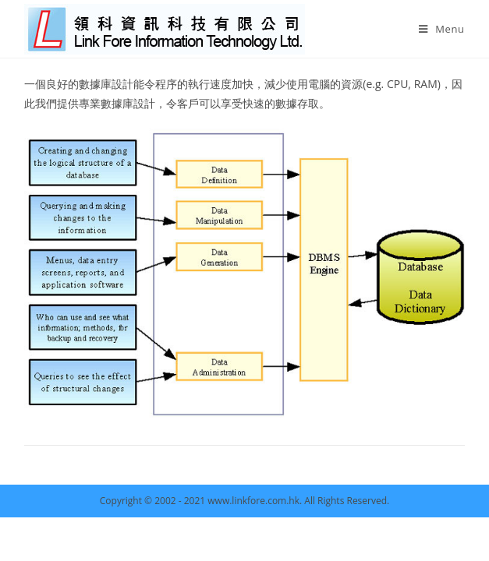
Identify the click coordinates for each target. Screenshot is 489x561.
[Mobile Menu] (442, 29)
